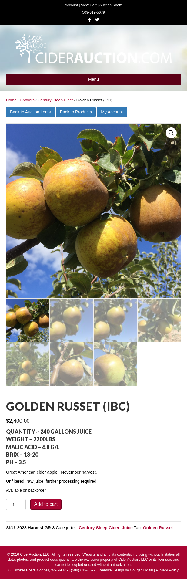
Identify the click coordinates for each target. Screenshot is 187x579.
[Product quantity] (16, 504)
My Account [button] (112, 112)
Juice (127, 527)
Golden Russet (158, 527)
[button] (171, 132)
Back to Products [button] (76, 112)
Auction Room (110, 5)
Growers (27, 100)
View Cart (89, 5)
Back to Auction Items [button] (30, 112)
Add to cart (46, 504)
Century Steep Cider (55, 100)
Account (71, 5)
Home (11, 100)
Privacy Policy (167, 570)
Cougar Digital (141, 570)
